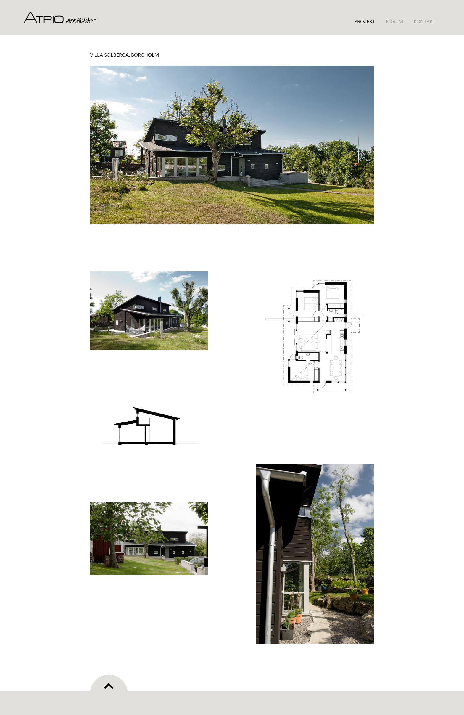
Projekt (364, 21)
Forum (394, 21)
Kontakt (425, 21)
